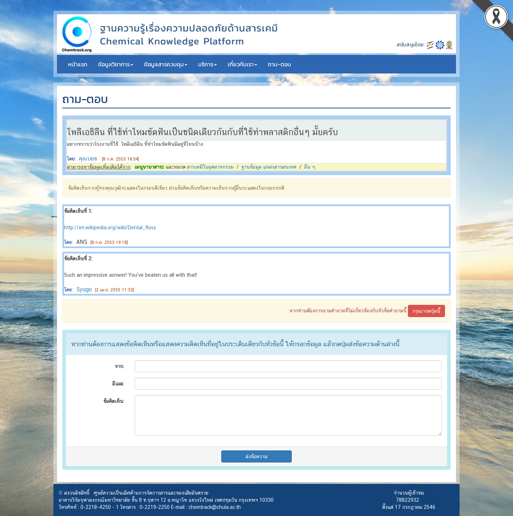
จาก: (119, 366)
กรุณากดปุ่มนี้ (426, 311)
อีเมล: (118, 384)
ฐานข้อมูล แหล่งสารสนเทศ (269, 167)
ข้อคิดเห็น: (113, 401)
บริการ (207, 64)
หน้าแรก (77, 64)
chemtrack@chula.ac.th (214, 507)
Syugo (84, 289)
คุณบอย (88, 158)
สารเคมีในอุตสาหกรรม (210, 167)
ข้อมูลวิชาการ (115, 64)
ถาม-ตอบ (279, 64)
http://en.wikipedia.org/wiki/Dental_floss (110, 227)
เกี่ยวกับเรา (242, 64)
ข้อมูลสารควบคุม (165, 64)
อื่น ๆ (310, 167)
